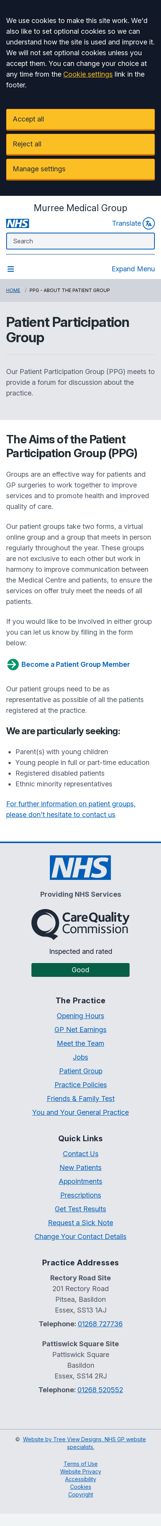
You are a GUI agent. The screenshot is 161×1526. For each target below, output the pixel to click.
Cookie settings (88, 74)
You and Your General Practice (80, 1112)
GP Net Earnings (80, 1030)
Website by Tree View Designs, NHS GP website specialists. (84, 1443)
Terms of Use (81, 1463)
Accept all (28, 119)
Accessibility (80, 1479)
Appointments (80, 1181)
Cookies (80, 1486)
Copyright (80, 1494)
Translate (133, 223)
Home (13, 290)
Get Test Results (80, 1209)
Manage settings (39, 169)
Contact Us (81, 1154)
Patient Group (80, 1071)
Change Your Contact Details (80, 1236)
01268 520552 (100, 1390)
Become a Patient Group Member (68, 664)
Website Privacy (80, 1471)
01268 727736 (100, 1324)
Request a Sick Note (80, 1223)
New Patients (80, 1167)
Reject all (27, 144)
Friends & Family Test (81, 1098)
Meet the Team (80, 1043)
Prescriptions (80, 1195)
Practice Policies (80, 1085)
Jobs (80, 1057)
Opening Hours (80, 1016)
